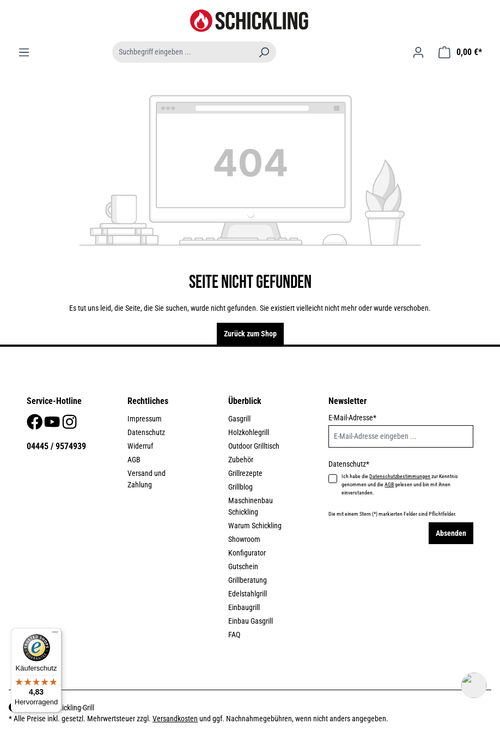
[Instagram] (69, 425)
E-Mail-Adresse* (352, 417)
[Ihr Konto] (418, 52)
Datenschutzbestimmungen (399, 476)
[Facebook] (35, 425)
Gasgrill (239, 418)
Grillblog (240, 486)
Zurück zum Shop (250, 333)
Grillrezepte (245, 473)
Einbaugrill (244, 607)
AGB (134, 459)
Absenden (451, 533)
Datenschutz (146, 432)
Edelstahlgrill (247, 593)
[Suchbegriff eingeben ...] (182, 52)
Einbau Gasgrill (250, 621)
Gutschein (243, 566)
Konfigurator (247, 552)
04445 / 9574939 (56, 446)
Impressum (144, 418)
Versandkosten (175, 718)
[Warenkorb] (460, 52)
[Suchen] (263, 52)
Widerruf (140, 446)
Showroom (244, 539)
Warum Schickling (255, 525)
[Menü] (24, 52)
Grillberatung (247, 580)
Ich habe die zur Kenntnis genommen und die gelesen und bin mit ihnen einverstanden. (400, 484)
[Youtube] (53, 425)
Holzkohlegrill (248, 432)
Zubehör (240, 459)
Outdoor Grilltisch (253, 446)
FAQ (234, 634)
